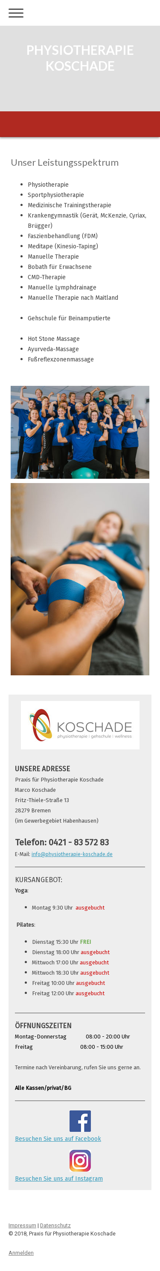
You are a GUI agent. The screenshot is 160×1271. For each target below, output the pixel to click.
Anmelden (21, 1253)
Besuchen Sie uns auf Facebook (58, 1139)
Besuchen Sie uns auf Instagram (59, 1178)
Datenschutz (55, 1225)
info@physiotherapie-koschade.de (72, 854)
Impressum (22, 1225)
